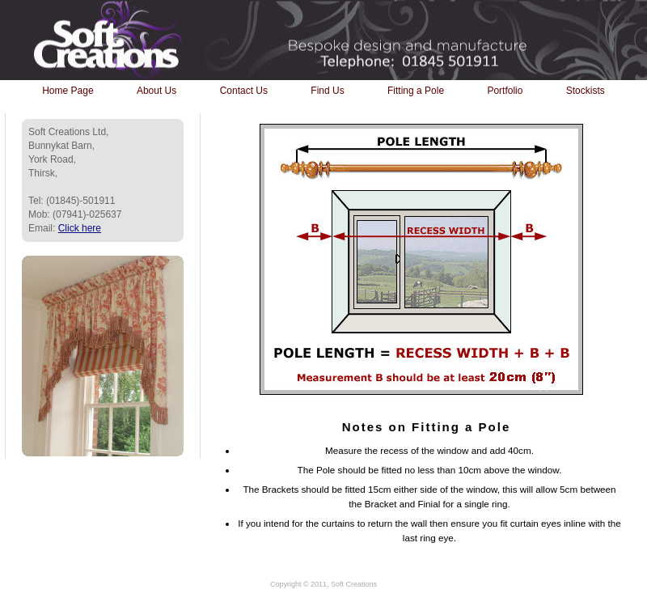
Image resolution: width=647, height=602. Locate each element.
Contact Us (244, 90)
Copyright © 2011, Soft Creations (323, 584)
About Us (156, 90)
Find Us (327, 90)
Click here (79, 228)
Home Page (67, 90)
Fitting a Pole (415, 90)
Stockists (585, 90)
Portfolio (504, 90)
